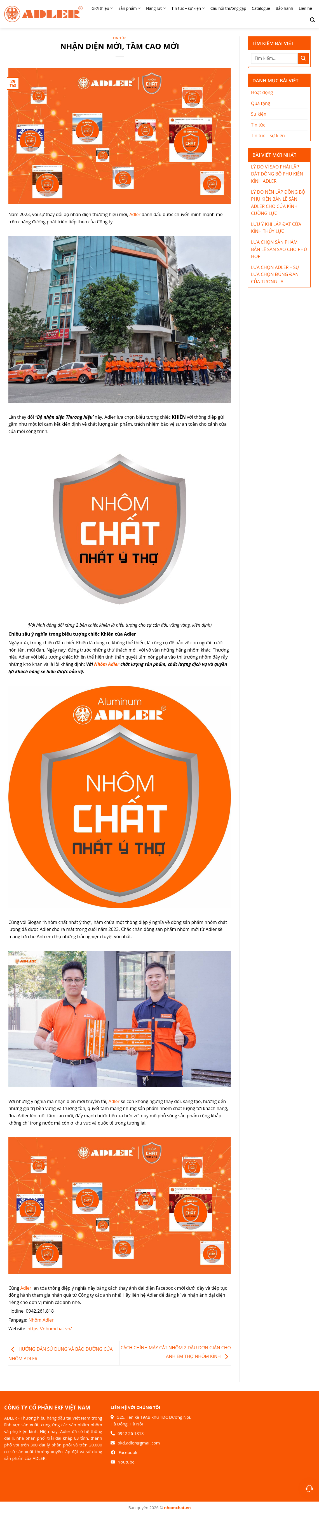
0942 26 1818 (131, 1433)
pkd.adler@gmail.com (139, 1443)
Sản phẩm (129, 8)
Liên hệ (305, 8)
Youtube (126, 1462)
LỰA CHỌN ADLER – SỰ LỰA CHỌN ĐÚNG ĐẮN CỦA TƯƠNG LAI (275, 274)
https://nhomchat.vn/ (49, 1329)
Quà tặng (260, 103)
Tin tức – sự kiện (188, 8)
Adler (134, 214)
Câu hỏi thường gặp (228, 8)
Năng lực (156, 8)
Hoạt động (262, 92)
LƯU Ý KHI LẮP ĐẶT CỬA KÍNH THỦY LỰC (276, 228)
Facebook (128, 1452)
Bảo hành (284, 8)
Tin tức (120, 38)
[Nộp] (303, 58)
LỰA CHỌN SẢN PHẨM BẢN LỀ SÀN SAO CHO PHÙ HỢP (279, 249)
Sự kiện (258, 114)
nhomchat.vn (177, 1507)
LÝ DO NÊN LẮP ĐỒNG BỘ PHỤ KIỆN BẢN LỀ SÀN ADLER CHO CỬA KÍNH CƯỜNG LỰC (278, 203)
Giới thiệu (102, 8)
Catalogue (261, 8)
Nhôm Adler (106, 664)
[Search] (310, 19)
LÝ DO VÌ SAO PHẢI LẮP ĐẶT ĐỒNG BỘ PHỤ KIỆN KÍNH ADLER (277, 174)
